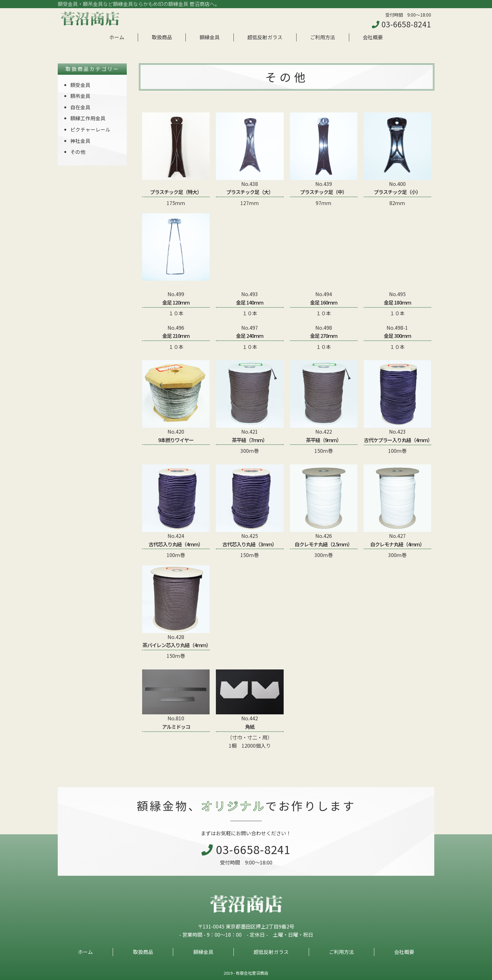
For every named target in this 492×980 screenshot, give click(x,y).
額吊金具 (80, 96)
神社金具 (80, 140)
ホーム (116, 37)
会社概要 (373, 37)
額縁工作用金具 (87, 118)
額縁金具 (210, 37)
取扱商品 (162, 37)
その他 (77, 151)
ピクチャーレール (90, 129)
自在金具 (80, 107)
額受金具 (80, 85)
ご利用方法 (322, 37)
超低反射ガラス (264, 37)
